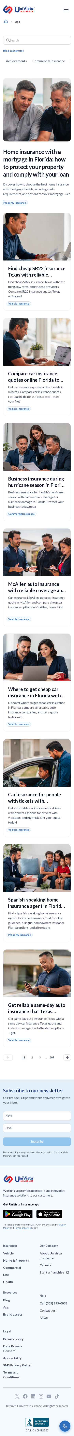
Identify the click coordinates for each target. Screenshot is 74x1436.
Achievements (16, 61)
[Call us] (64, 1426)
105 (52, 1056)
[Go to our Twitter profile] (17, 1396)
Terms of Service (23, 1227)
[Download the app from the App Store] (49, 1214)
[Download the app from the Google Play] (18, 1214)
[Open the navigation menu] (66, 9)
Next (67, 1057)
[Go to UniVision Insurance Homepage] (19, 9)
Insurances (10, 1245)
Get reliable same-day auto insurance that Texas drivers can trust (36, 1011)
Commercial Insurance (48, 61)
